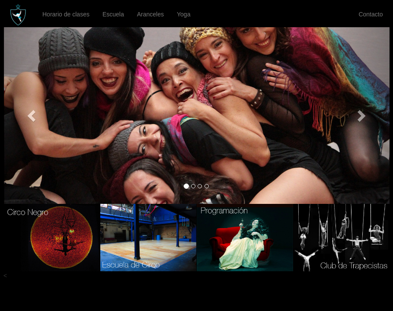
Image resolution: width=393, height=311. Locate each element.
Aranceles (150, 14)
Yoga (183, 14)
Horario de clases (65, 14)
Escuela (113, 14)
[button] (33, 115)
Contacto (370, 14)
